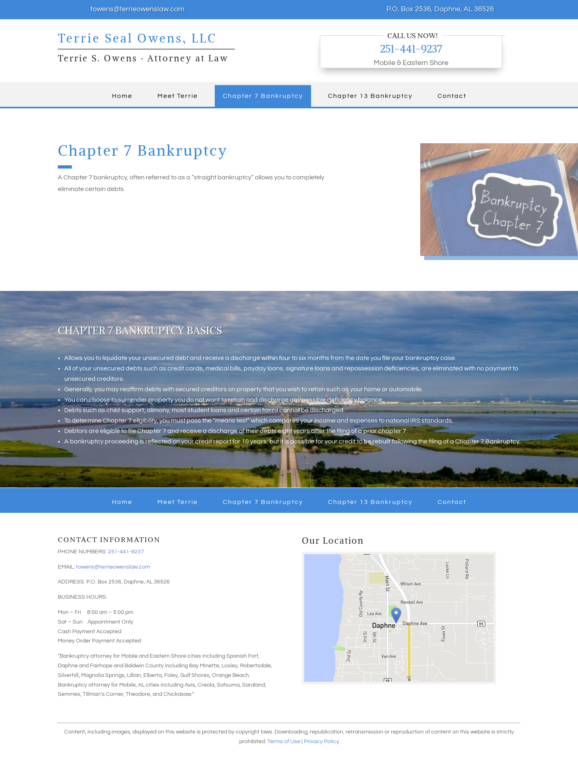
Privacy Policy (321, 741)
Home (122, 96)
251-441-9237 (411, 48)
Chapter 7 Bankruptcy (263, 96)
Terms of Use (283, 741)
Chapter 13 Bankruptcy (370, 96)
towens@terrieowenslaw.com (113, 567)
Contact (452, 96)
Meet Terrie (177, 96)
